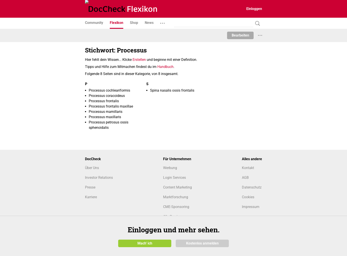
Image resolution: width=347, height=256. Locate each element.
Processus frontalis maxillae (111, 106)
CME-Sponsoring (176, 207)
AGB (245, 177)
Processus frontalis (104, 101)
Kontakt (248, 168)
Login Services (174, 177)
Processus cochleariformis (109, 90)
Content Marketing (177, 187)
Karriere (91, 197)
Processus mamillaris (105, 112)
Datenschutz (252, 187)
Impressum (250, 207)
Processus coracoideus (107, 96)
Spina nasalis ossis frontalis (172, 90)
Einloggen (254, 9)
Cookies (248, 197)
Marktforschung (175, 197)
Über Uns (92, 168)
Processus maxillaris (105, 117)
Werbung (170, 168)
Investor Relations (99, 177)
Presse (90, 187)
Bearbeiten (240, 35)
